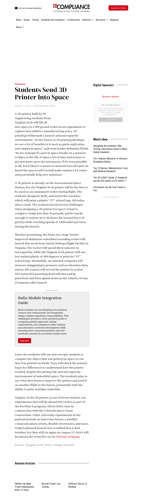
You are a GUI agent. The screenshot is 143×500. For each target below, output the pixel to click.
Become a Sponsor (110, 96)
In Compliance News (45, 106)
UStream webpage (67, 437)
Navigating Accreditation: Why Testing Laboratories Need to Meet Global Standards (110, 114)
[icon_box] (28, 8)
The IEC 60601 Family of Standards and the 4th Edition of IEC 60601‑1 (110, 145)
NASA (48, 445)
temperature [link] (35, 265)
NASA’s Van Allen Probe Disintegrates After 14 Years (24, 487)
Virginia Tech (34, 445)
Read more (24, 341)
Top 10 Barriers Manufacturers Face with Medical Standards (110, 135)
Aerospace (20, 84)
